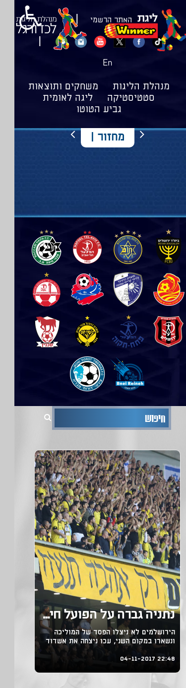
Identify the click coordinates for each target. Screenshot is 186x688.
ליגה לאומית (53, 98)
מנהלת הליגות (126, 87)
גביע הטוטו (84, 110)
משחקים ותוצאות (49, 87)
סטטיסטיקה (116, 98)
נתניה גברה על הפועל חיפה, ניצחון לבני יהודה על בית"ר (93, 616)
